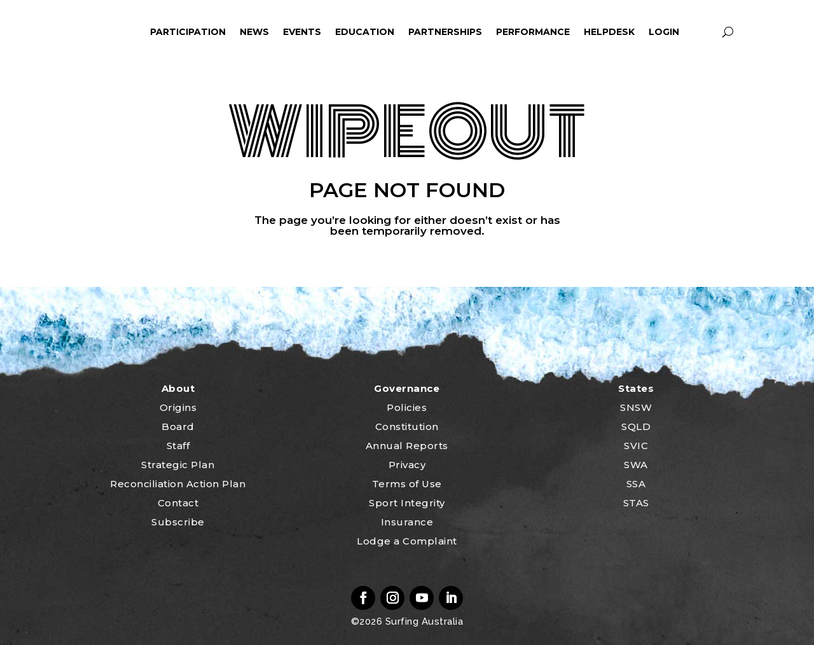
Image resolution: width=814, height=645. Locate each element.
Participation (188, 32)
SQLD (636, 426)
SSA (636, 484)
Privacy (407, 465)
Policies (407, 407)
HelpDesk (609, 32)
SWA (636, 465)
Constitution (407, 426)
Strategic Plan (177, 465)
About (178, 388)
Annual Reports (407, 446)
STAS (636, 503)
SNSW (636, 407)
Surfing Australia (422, 621)
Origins (178, 407)
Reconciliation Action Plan (177, 484)
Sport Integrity (407, 503)
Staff (178, 446)
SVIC (636, 446)
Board (178, 426)
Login (664, 32)
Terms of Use (407, 484)
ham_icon (125, 31)
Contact (178, 503)
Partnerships (445, 32)
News (254, 32)
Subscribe (178, 522)
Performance (533, 32)
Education (364, 32)
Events (302, 32)
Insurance (407, 522)
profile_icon (704, 31)
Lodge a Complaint (407, 541)
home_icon (87, 31)
